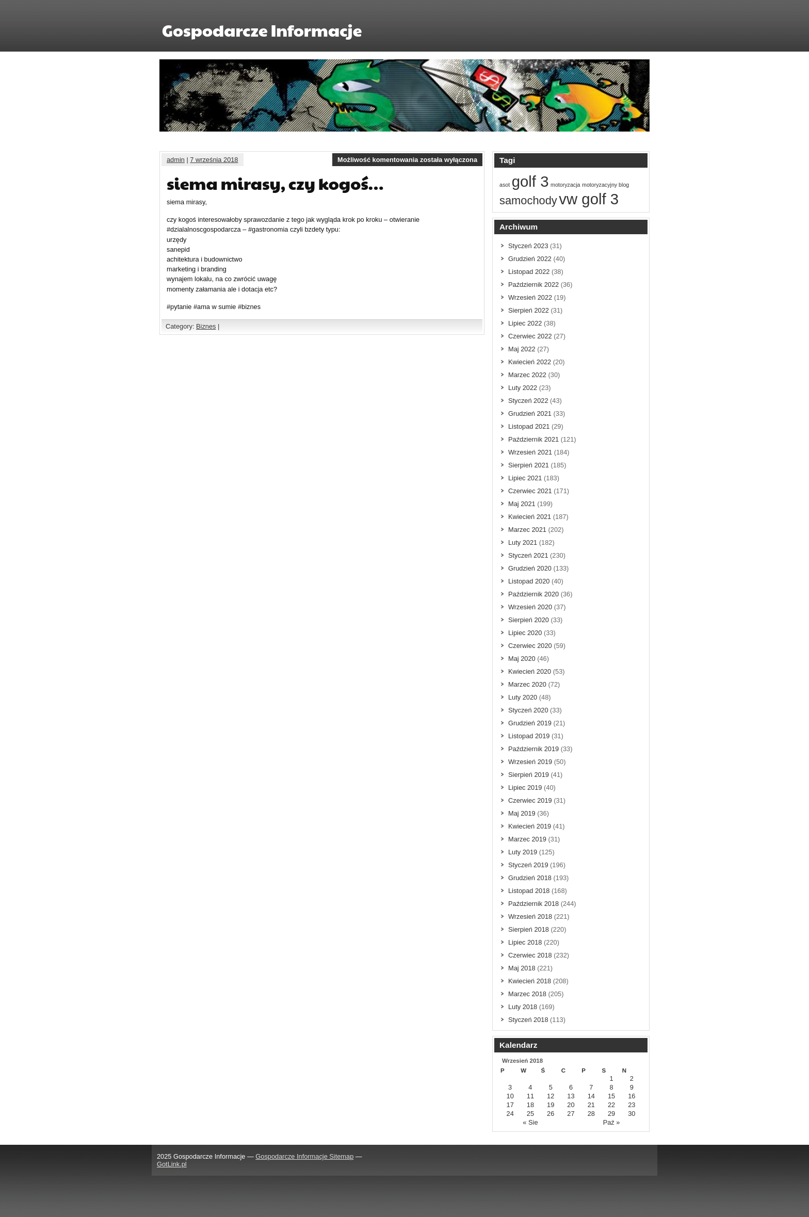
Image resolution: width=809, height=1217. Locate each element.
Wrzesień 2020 (530, 607)
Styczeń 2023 (528, 246)
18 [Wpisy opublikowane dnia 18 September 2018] (530, 1105)
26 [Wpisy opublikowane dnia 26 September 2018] (550, 1113)
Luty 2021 (522, 542)
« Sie (530, 1122)
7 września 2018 (214, 160)
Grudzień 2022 (530, 259)
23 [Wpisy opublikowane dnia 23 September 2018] (631, 1105)
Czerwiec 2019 (530, 800)
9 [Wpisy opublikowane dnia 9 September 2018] (632, 1087)
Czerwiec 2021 (530, 491)
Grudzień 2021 (530, 413)
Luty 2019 (522, 852)
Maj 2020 (522, 658)
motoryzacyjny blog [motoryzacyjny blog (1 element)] (605, 185)
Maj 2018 (522, 968)
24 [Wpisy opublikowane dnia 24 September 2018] (510, 1113)
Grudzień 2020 (530, 568)
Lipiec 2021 (525, 478)
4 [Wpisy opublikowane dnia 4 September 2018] (530, 1087)
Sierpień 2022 (528, 310)
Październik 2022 (533, 284)
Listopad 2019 (528, 736)
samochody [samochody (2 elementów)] (528, 200)
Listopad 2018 (528, 891)
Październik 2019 (533, 749)
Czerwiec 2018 (530, 955)
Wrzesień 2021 (530, 452)
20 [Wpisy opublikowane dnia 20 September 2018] (570, 1105)
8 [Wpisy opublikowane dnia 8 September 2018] (611, 1087)
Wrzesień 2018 (530, 916)
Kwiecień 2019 (529, 826)
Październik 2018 (533, 903)
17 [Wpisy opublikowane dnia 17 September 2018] (510, 1105)
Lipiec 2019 (525, 787)
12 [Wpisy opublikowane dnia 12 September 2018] (550, 1096)
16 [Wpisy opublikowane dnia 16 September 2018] (631, 1096)
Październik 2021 (533, 439)
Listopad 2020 (528, 581)
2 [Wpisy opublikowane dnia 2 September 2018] (632, 1078)
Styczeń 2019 (528, 865)
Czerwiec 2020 (530, 646)
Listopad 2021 (528, 426)
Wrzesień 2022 (530, 297)
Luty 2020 (522, 697)
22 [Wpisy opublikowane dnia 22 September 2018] (611, 1105)
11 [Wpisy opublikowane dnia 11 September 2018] (530, 1096)
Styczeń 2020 (528, 710)
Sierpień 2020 (528, 620)
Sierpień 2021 (528, 465)
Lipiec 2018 (525, 942)
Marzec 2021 (527, 529)
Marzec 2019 (527, 839)
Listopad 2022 (528, 271)
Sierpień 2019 (528, 774)
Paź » (611, 1122)
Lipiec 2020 (525, 633)
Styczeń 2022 (528, 400)
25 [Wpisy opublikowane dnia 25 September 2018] (530, 1113)
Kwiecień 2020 (529, 671)
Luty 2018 (522, 1007)
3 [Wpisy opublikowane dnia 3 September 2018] (510, 1087)
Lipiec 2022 (525, 323)
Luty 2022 (522, 388)
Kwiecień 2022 (529, 362)
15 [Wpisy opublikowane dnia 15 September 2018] (611, 1096)
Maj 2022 (522, 349)
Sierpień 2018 (528, 929)
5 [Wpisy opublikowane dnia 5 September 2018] (551, 1087)
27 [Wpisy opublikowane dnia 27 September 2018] (570, 1113)
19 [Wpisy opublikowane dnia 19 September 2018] (550, 1105)
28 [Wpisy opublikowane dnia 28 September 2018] (591, 1113)
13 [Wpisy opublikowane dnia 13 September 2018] (570, 1096)
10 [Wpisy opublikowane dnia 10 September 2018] (510, 1096)
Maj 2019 (522, 813)
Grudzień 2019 (530, 723)
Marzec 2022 (527, 375)
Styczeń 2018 (528, 1020)
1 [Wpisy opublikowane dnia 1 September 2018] (611, 1078)
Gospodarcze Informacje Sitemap (304, 1156)
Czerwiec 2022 (530, 336)
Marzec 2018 (527, 994)
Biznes (206, 326)
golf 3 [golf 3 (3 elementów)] (530, 181)
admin (176, 160)
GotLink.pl (172, 1164)
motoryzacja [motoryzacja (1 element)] (565, 185)
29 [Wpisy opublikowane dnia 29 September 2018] (611, 1113)
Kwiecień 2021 (529, 517)
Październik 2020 (533, 594)
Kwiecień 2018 (529, 981)
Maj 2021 (522, 504)
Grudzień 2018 (530, 878)
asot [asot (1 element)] (504, 185)
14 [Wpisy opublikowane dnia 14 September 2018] (591, 1096)
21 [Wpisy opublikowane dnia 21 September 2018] (591, 1105)
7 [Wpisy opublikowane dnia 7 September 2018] (591, 1087)
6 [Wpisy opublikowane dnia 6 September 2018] (571, 1087)
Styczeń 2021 (528, 555)
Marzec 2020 (527, 684)
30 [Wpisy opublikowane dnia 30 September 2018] (631, 1113)
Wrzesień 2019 (530, 762)
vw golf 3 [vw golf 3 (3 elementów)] (589, 198)
